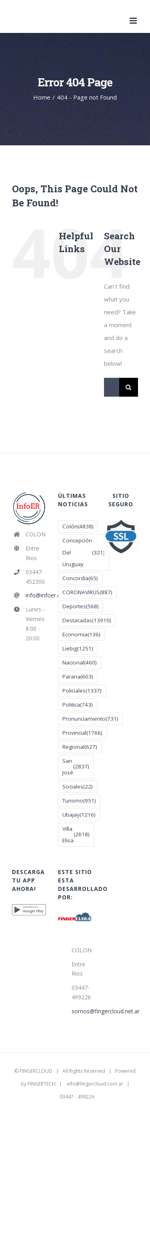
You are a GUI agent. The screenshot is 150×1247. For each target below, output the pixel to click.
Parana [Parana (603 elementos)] (77, 677)
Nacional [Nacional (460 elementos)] (79, 662)
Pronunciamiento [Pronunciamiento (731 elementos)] (90, 719)
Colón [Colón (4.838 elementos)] (78, 526)
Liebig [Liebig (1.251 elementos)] (77, 648)
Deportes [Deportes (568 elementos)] (80, 606)
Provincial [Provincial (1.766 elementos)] (82, 733)
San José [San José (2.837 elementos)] (75, 766)
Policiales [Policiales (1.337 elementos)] (82, 691)
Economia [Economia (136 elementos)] (81, 634)
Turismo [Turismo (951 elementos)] (79, 801)
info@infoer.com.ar (36, 595)
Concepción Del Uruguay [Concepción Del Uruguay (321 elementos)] (83, 552)
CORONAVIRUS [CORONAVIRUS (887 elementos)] (87, 592)
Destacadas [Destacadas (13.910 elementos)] (86, 620)
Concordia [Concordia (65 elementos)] (80, 578)
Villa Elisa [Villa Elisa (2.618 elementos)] (76, 834)
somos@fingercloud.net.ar (82, 1011)
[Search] (128, 387)
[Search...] (111, 387)
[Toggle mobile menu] (134, 20)
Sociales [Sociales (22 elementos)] (77, 787)
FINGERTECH (42, 1083)
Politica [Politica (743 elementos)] (77, 705)
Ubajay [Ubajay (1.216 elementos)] (79, 815)
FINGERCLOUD (36, 1071)
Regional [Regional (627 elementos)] (79, 747)
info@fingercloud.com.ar (95, 1083)
